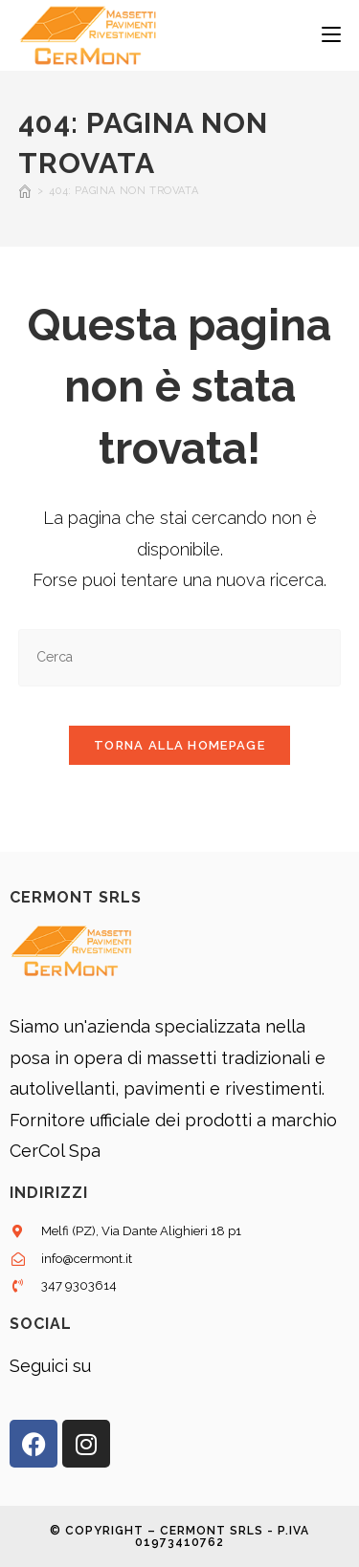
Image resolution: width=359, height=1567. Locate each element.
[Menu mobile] (331, 35)
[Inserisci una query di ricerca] (180, 657)
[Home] (25, 191)
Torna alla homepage (179, 745)
